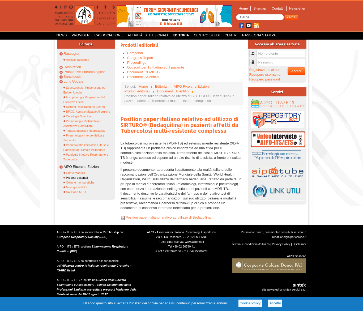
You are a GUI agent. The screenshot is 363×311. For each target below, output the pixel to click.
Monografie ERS (77, 187)
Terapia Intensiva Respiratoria (85, 130)
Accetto (275, 303)
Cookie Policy (250, 303)
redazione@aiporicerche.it (289, 236)
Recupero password (264, 79)
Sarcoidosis (73, 77)
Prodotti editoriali (77, 177)
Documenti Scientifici (143, 77)
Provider (81, 35)
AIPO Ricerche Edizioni (82, 167)
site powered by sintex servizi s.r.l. (284, 289)
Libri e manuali (75, 172)
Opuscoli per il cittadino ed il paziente (155, 67)
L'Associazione (108, 35)
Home (243, 8)
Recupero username (265, 74)
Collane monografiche (80, 182)
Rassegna (71, 54)
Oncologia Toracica (78, 116)
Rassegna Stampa (259, 35)
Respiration (72, 67)
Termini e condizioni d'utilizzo (251, 244)
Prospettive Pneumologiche (85, 72)
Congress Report (140, 58)
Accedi (296, 71)
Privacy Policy (281, 244)
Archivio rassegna (77, 59)
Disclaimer (299, 244)
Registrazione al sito (264, 70)
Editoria (181, 35)
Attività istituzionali (148, 35)
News (62, 35)
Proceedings (136, 63)
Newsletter (297, 8)
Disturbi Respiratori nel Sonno (85, 106)
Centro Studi (207, 35)
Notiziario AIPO (76, 192)
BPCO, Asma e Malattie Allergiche (88, 111)
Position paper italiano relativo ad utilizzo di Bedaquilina (166, 217)
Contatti (278, 8)
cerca (291, 17)
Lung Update (73, 81)
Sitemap (259, 8)
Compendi (135, 53)
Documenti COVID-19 (144, 72)
